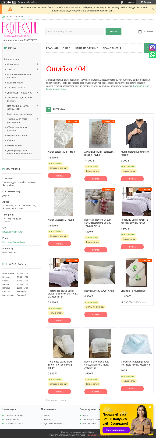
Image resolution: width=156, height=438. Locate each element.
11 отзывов (129, 2)
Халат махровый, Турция (61, 220)
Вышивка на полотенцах (133, 291)
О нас (66, 48)
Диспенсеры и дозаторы (19, 92)
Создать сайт (24, 2)
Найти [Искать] (113, 31)
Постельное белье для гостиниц (19, 76)
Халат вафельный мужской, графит (135, 153)
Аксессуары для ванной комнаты (19, 99)
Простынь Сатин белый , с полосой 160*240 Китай (134, 221)
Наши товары (12, 419)
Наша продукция (86, 48)
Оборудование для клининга (17, 129)
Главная (52, 48)
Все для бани (89, 423)
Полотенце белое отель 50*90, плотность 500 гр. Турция (60, 364)
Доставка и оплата (14, 423)
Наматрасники (14, 145)
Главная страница (14, 415)
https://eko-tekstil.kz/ (12, 231)
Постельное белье (91, 419)
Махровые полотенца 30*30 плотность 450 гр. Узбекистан (136, 363)
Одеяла (11, 140)
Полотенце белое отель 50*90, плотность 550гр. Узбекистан (96, 364)
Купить (59, 176)
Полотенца (13, 64)
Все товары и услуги (56, 400)
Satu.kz (91, 432)
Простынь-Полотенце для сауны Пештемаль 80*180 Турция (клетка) (97, 223)
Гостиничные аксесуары (19, 114)
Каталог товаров (12, 59)
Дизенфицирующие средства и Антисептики (19, 152)
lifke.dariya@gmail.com (13, 242)
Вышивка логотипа (17, 135)
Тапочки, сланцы (16, 87)
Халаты (11, 69)
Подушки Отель (15, 82)
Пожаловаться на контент (98, 435)
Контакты (48, 419)
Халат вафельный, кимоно (61, 152)
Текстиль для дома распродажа (17, 120)
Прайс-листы (112, 48)
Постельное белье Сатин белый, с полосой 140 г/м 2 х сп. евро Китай (63, 294)
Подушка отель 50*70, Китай (99, 291)
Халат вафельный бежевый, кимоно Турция (99, 153)
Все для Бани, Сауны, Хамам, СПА (18, 107)
